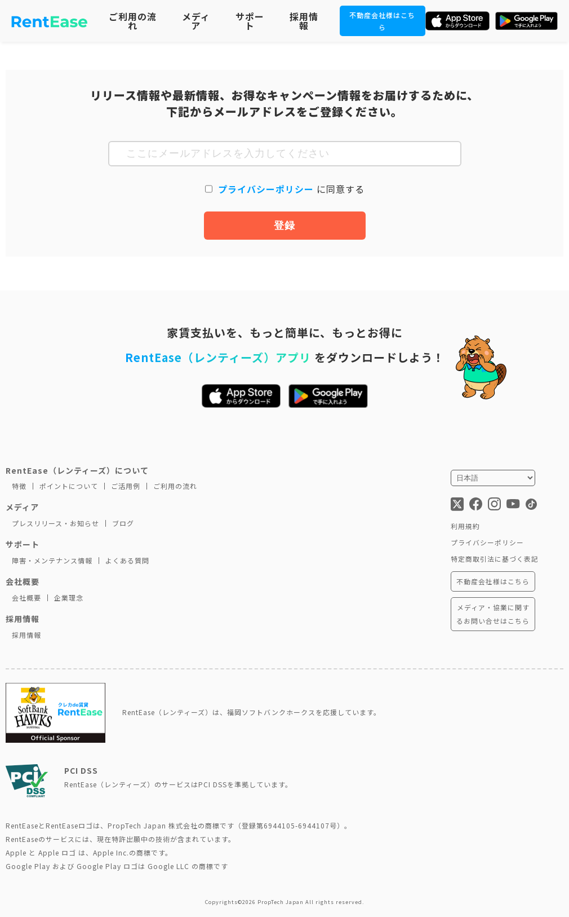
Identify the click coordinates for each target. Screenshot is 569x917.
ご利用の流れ (133, 21)
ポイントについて (68, 486)
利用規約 (465, 526)
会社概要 (26, 597)
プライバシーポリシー (267, 189)
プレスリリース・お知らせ (55, 523)
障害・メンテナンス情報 (52, 560)
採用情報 (304, 21)
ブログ (123, 523)
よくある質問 (127, 560)
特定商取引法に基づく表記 (495, 558)
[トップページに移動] (49, 21)
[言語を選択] (493, 478)
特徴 (19, 486)
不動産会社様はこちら (493, 581)
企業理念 (68, 597)
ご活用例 (125, 486)
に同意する (291, 188)
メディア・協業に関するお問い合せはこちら (493, 613)
